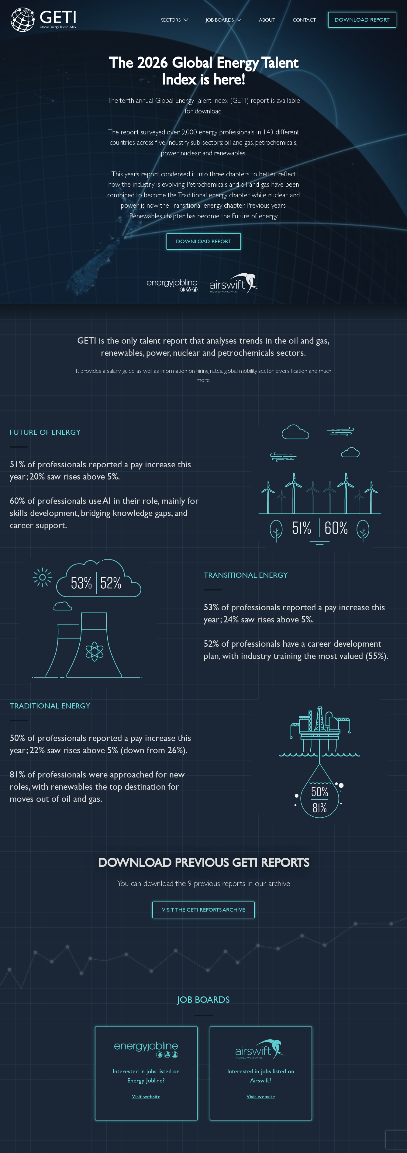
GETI (49, 19)
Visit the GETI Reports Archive (203, 909)
